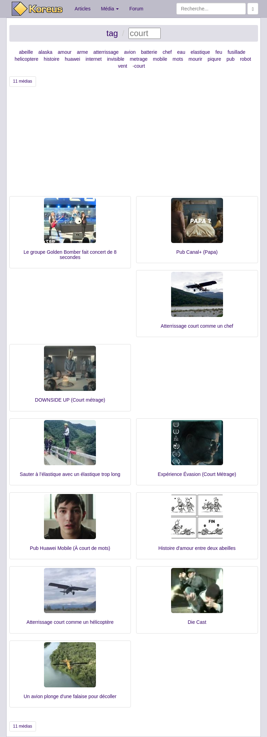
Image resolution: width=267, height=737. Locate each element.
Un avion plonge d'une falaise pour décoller (70, 696)
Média (110, 8)
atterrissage (106, 52)
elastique (200, 52)
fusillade (236, 52)
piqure (214, 59)
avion (129, 52)
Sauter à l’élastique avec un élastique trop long (70, 474)
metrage (139, 59)
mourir (195, 59)
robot (245, 59)
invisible (115, 59)
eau (181, 52)
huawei (72, 59)
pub (230, 59)
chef (167, 52)
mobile (160, 59)
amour (65, 52)
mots (177, 59)
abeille (26, 52)
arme (82, 52)
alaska (45, 52)
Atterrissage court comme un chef (197, 326)
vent (122, 66)
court (139, 66)
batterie (149, 52)
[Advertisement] (133, 144)
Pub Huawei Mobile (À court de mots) (70, 548)
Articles (83, 8)
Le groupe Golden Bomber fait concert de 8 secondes (70, 254)
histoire (51, 59)
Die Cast (197, 622)
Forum (136, 8)
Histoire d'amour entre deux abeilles (196, 548)
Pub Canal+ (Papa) (196, 252)
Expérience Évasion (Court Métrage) (197, 474)
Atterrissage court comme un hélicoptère (70, 622)
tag (112, 33)
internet (94, 59)
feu (218, 52)
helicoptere (26, 59)
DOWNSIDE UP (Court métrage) (70, 400)
